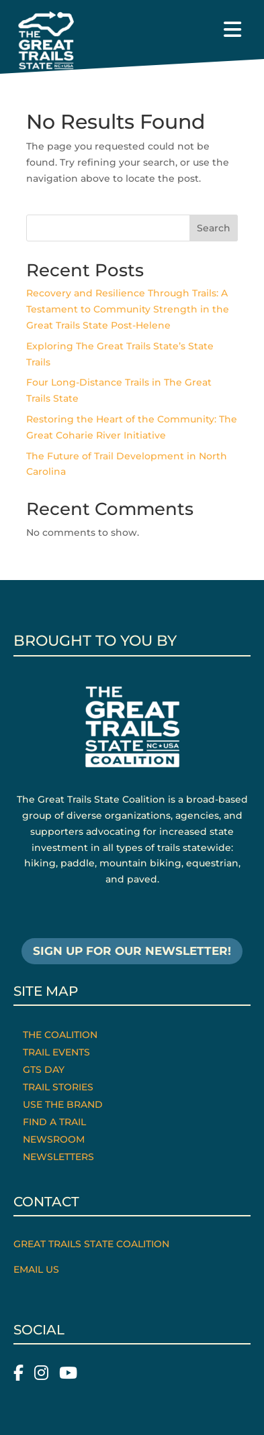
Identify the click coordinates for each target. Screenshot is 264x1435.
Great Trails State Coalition (91, 1244)
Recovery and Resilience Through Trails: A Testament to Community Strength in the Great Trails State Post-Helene (127, 309)
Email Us (36, 1269)
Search (213, 228)
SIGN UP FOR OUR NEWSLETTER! (132, 951)
